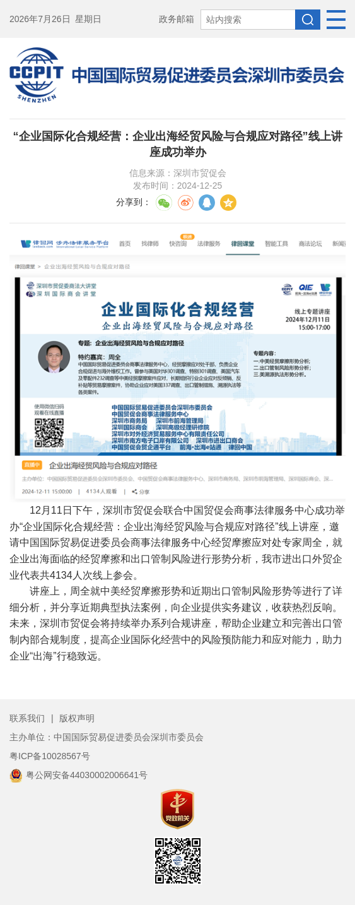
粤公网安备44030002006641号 (78, 775)
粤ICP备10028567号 (49, 756)
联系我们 (27, 718)
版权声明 (77, 718)
